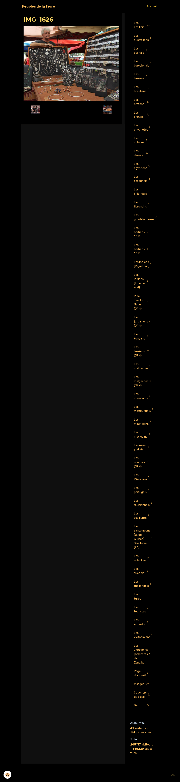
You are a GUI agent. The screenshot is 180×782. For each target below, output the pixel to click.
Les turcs (142, 596)
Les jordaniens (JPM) (142, 321)
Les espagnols (143, 179)
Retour (71, 109)
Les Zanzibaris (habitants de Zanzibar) (143, 654)
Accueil (152, 6)
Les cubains (142, 140)
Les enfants (142, 622)
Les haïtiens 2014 (142, 232)
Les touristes (142, 609)
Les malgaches (144, 366)
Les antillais (142, 25)
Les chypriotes (143, 127)
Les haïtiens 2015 (142, 249)
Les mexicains (143, 434)
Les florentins (142, 204)
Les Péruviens (143, 477)
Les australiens (143, 38)
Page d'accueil (143, 673)
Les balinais (142, 50)
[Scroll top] (173, 775)
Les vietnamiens (144, 635)
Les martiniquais (144, 409)
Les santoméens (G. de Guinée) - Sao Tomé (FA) (144, 537)
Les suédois (142, 571)
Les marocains (143, 396)
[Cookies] (7, 775)
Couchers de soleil (142, 694)
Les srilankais (142, 558)
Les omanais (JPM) (142, 462)
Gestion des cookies (90, 777)
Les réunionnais (144, 503)
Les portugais (142, 490)
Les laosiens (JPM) (142, 351)
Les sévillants (143, 515)
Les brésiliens (142, 89)
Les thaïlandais (143, 584)
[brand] (38, 6)
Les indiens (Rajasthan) (144, 264)
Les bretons (142, 102)
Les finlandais (142, 191)
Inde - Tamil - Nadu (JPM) (142, 302)
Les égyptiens (142, 166)
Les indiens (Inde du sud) (143, 281)
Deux (142, 706)
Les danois (142, 153)
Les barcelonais (144, 63)
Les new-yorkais (142, 447)
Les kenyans (142, 336)
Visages (142, 684)
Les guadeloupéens (144, 217)
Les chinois (142, 114)
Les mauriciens (143, 421)
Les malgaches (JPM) (143, 381)
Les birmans (142, 76)
